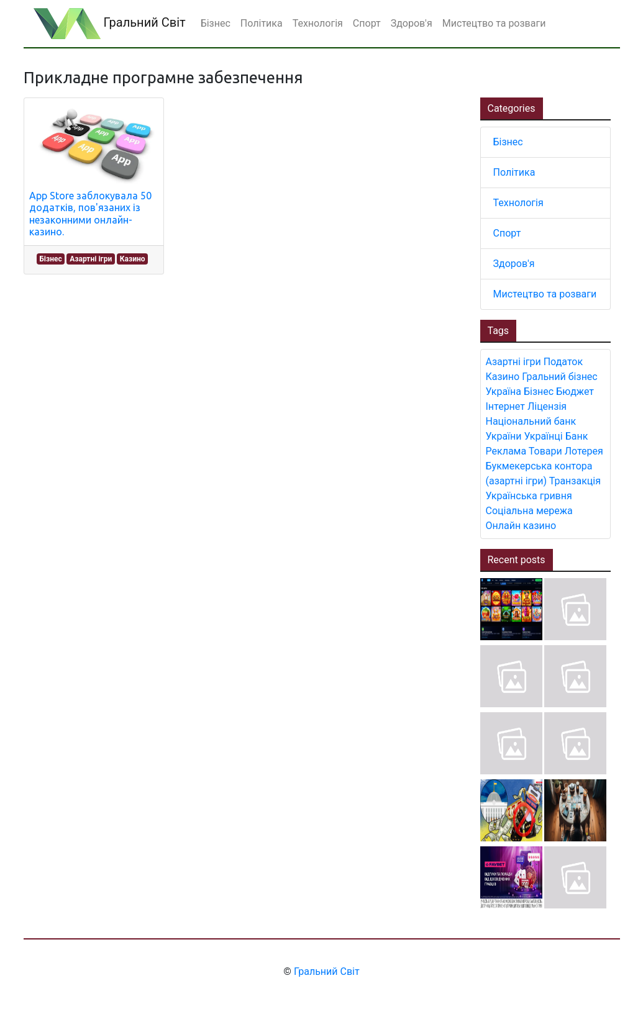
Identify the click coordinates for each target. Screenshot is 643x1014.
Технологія (518, 203)
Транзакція (575, 481)
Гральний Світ (110, 23)
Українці (543, 436)
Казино (132, 259)
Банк (576, 436)
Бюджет (575, 391)
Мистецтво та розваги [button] (494, 23)
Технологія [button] (318, 23)
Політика (514, 172)
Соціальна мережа (529, 511)
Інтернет (505, 406)
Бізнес (50, 259)
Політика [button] (261, 23)
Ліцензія (547, 406)
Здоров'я (514, 263)
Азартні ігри (91, 259)
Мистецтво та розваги (545, 294)
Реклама (506, 451)
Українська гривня (529, 496)
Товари (545, 451)
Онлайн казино (521, 526)
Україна (504, 391)
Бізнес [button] (215, 23)
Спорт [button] (367, 23)
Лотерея (584, 451)
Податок (563, 362)
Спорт (507, 233)
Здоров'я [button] (411, 23)
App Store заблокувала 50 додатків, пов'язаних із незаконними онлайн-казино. (90, 213)
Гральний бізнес (560, 377)
